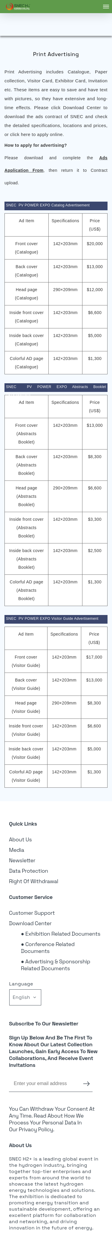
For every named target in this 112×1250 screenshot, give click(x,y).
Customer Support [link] (32, 912)
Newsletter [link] (22, 860)
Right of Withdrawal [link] (33, 881)
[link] (18, 6)
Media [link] (16, 849)
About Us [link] (20, 839)
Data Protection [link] (28, 870)
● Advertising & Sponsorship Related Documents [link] (55, 965)
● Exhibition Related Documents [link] (60, 933)
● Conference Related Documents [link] (48, 947)
